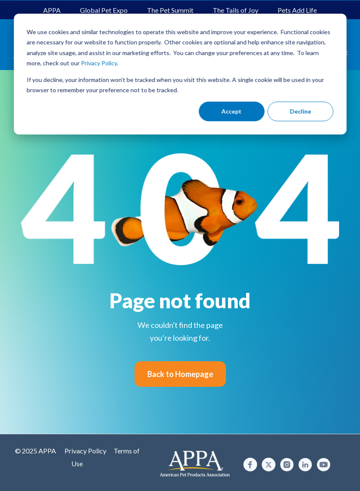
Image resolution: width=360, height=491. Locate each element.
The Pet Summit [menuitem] (170, 10)
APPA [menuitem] (52, 10)
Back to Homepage (180, 374)
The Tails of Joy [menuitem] (235, 10)
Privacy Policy (85, 451)
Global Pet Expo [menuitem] (104, 10)
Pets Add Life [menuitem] (297, 10)
